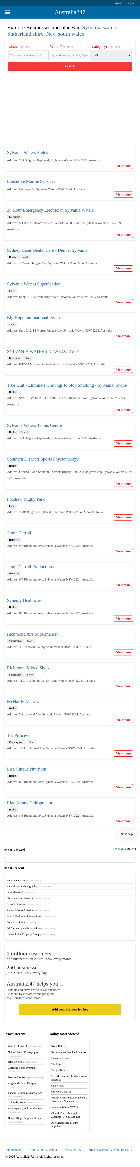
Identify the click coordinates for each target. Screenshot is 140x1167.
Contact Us (121, 1149)
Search (70, 66)
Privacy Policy (72, 1149)
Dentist (13, 257)
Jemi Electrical (21, 892)
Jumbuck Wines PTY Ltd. (65, 1107)
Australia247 (70, 12)
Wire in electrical (24, 880)
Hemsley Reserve (61, 1058)
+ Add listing (35, 1149)
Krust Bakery (58, 1046)
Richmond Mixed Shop (28, 667)
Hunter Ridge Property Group (31, 934)
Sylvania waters (99, 27)
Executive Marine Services (31, 181)
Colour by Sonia (22, 922)
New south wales (65, 34)
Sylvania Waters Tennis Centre (34, 425)
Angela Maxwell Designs (28, 910)
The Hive (56, 1064)
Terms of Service (98, 1149)
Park (11, 506)
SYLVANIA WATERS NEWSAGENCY (43, 351)
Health (25, 257)
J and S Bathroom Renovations (31, 916)
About (53, 1149)
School (24, 432)
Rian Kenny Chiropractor (29, 802)
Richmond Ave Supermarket (32, 634)
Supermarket (15, 640)
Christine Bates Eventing (28, 898)
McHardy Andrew (23, 701)
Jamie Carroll (19, 532)
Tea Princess (18, 735)
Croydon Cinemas (61, 1091)
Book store (14, 358)
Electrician (14, 216)
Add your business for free (70, 1009)
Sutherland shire (25, 34)
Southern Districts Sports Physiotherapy (43, 459)
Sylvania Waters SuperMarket (34, 284)
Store (11, 290)
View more (123, 165)
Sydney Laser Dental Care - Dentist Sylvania (47, 250)
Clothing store (16, 742)
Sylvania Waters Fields (27, 152)
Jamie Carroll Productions (30, 566)
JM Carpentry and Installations (31, 928)
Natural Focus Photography (29, 886)
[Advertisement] (70, 114)
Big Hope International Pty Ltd (35, 317)
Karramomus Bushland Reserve (69, 1052)
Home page (14, 1149)
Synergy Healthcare (24, 600)
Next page (127, 834)
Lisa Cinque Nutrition (26, 769)
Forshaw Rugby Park (26, 499)
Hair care (14, 539)
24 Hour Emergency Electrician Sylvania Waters (50, 210)
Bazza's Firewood (24, 904)
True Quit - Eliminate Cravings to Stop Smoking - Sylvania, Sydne (67, 385)
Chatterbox (57, 1085)
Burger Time (58, 1070)
